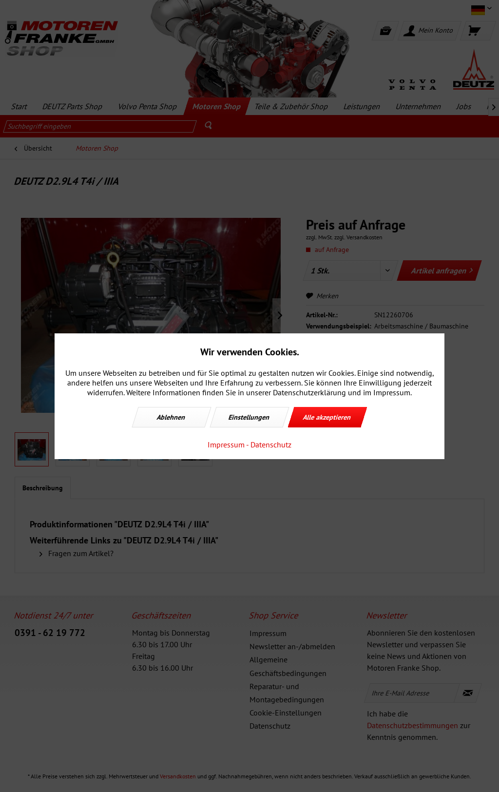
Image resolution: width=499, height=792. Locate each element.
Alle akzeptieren (327, 417)
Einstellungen (249, 417)
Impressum (226, 444)
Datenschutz (270, 444)
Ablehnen (171, 417)
